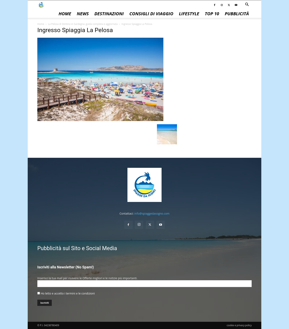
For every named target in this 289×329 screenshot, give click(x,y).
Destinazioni (109, 13)
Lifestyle (189, 13)
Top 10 (212, 13)
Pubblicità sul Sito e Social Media (77, 248)
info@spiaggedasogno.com (151, 213)
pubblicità (237, 13)
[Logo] (41, 4)
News (83, 13)
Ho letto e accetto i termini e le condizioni (68, 293)
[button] (247, 5)
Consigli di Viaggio (151, 13)
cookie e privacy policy (239, 325)
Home (65, 13)
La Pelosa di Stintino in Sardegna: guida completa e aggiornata (83, 24)
